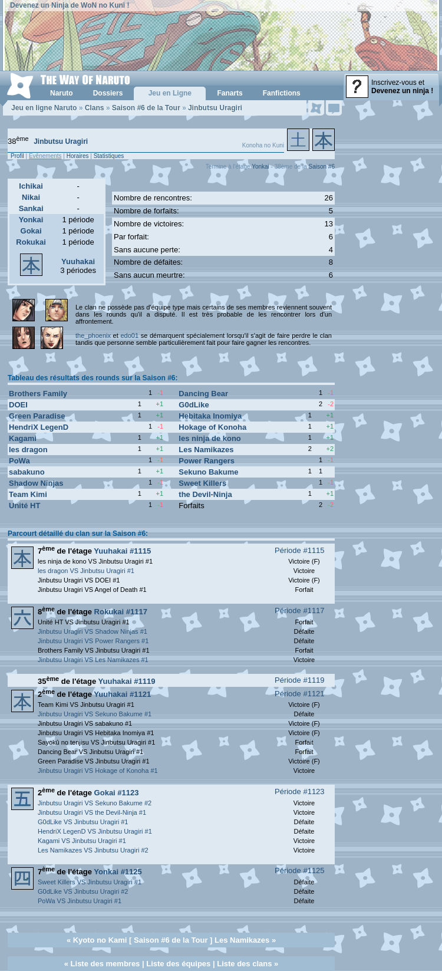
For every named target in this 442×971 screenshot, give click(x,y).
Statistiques (109, 156)
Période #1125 (300, 870)
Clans (94, 108)
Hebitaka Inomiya (210, 416)
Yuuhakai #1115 (122, 551)
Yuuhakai (78, 261)
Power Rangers (207, 460)
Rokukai (31, 242)
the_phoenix (93, 335)
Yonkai (260, 166)
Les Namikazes (206, 449)
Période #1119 (300, 680)
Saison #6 (322, 166)
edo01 (129, 335)
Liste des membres (105, 963)
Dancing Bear (203, 393)
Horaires (78, 156)
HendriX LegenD (38, 427)
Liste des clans (244, 963)
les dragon (28, 449)
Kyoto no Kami (100, 940)
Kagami (23, 438)
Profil (17, 156)
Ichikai (30, 186)
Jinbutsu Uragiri (215, 108)
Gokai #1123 (116, 792)
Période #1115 (300, 550)
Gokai (31, 230)
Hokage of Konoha (212, 427)
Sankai (31, 208)
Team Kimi (28, 494)
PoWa (19, 460)
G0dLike (194, 404)
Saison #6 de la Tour (146, 108)
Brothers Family (38, 393)
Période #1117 (300, 610)
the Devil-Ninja (205, 494)
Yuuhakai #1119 (127, 681)
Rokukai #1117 (120, 611)
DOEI (18, 404)
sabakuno (27, 472)
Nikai (31, 197)
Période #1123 (300, 791)
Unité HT (24, 505)
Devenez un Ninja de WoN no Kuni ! (69, 5)
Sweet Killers (202, 483)
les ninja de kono (209, 438)
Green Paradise (37, 416)
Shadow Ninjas (36, 483)
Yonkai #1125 (117, 871)
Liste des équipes (178, 963)
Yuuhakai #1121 (122, 694)
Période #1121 (300, 693)
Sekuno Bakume (208, 472)
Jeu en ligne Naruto (44, 108)
